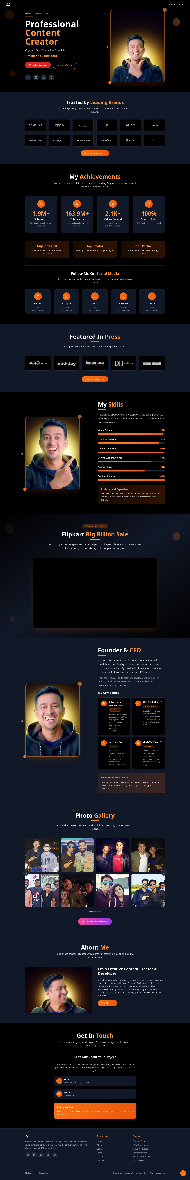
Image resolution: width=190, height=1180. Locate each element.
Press (99, 1152)
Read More (107, 1003)
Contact (100, 1160)
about (181, 4)
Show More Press (95, 379)
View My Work (65, 65)
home (172, 4)
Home (100, 1141)
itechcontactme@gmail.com (131, 1173)
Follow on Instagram (95, 921)
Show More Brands (95, 153)
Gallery (100, 1156)
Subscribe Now (38, 65)
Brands (100, 1149)
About (99, 1145)
